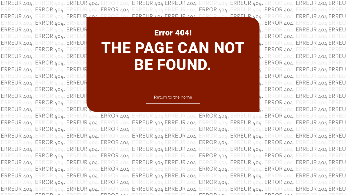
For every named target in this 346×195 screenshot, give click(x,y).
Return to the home (173, 97)
